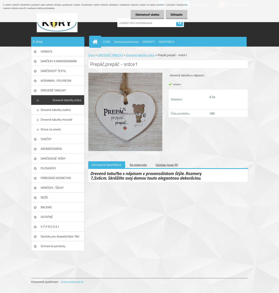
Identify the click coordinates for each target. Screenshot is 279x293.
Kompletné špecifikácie (106, 164)
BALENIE (46, 207)
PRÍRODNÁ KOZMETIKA (56, 178)
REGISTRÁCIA (166, 42)
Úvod (91, 55)
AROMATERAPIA (51, 148)
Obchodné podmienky (126, 42)
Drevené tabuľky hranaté (56, 119)
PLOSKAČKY (48, 168)
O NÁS (106, 42)
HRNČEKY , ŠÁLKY (52, 187)
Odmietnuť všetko (147, 14)
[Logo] (57, 22)
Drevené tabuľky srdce (67, 100)
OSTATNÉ (47, 217)
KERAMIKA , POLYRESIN (56, 80)
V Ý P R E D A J (50, 226)
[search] (179, 23)
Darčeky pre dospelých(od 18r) (60, 236)
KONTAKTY (149, 42)
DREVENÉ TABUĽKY (53, 90)
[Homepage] (96, 41)
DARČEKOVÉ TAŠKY (53, 158)
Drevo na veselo (51, 129)
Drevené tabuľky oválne (56, 109)
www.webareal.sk (72, 281)
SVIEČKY (46, 139)
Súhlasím (176, 14)
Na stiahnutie (138, 164)
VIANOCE (47, 51)
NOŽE (44, 197)
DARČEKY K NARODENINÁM (59, 61)
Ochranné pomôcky (53, 246)
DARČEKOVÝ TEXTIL (53, 71)
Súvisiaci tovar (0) (166, 164)
